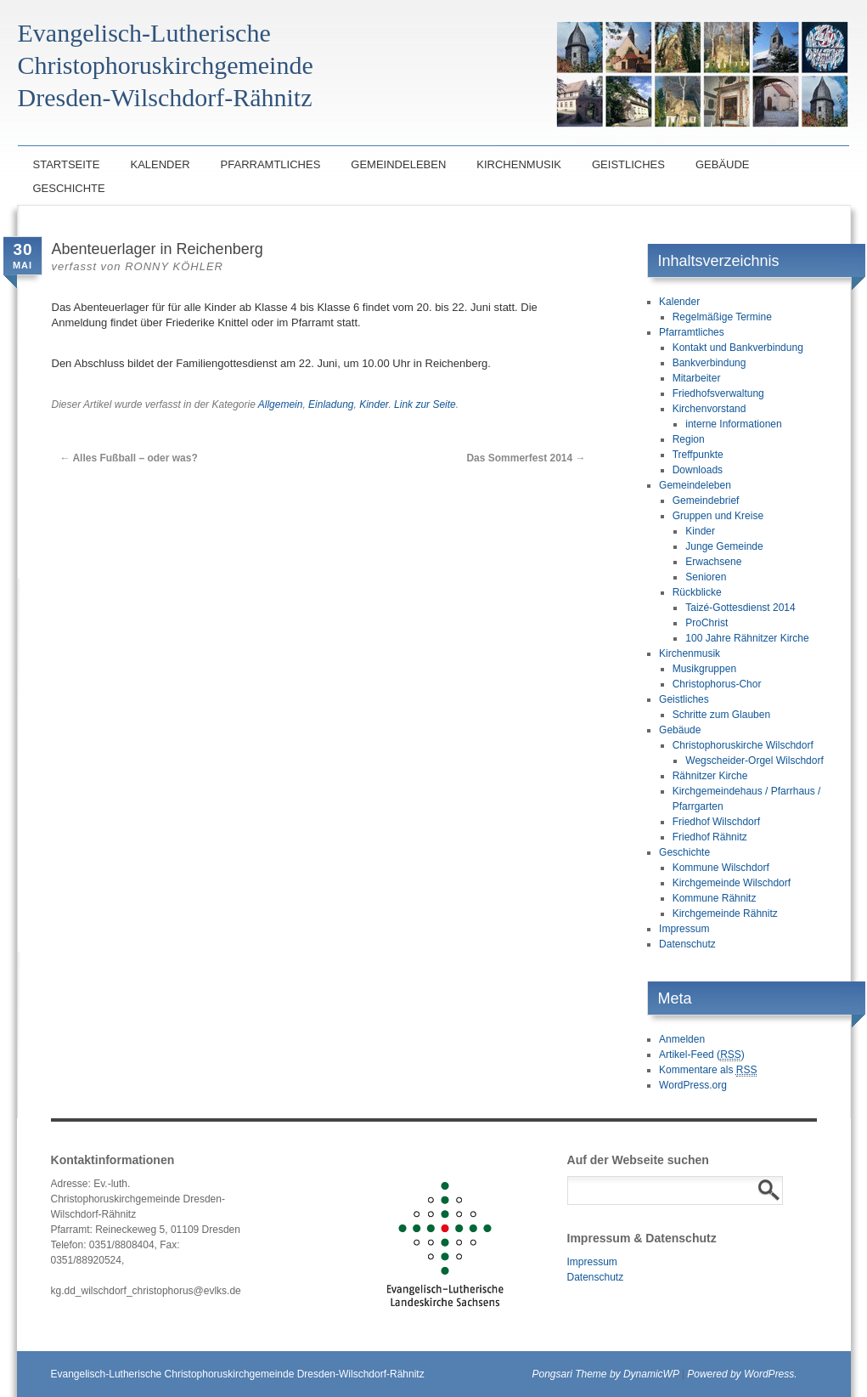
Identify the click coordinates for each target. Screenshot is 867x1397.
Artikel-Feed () (702, 1055)
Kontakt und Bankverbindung (738, 347)
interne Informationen (733, 424)
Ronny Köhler (174, 266)
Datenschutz (687, 944)
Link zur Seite (425, 404)
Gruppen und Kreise (718, 516)
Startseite (66, 164)
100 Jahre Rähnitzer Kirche (746, 638)
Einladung (330, 404)
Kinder (373, 404)
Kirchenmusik (518, 164)
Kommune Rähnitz (715, 898)
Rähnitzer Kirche (710, 776)
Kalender (159, 164)
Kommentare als (708, 1070)
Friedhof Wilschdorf (716, 822)
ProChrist (706, 623)
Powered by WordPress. (742, 1374)
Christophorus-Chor (717, 684)
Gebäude (722, 164)
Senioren (705, 577)
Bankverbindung (709, 363)
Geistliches (628, 164)
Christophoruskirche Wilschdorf (743, 745)
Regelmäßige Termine (722, 317)
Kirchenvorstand (709, 409)
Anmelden (682, 1039)
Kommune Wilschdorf (721, 868)
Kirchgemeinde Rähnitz (725, 913)
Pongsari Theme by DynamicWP (605, 1374)
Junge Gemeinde (724, 546)
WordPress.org (693, 1085)
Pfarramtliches (271, 164)
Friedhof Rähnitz (710, 837)
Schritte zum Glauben (721, 715)
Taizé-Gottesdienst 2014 (740, 608)
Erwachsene (713, 562)
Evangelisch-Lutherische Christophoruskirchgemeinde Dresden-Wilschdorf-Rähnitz (238, 1374)
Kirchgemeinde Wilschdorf (732, 883)
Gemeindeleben (398, 164)
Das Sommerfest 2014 (525, 458)
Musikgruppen (704, 669)
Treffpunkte (698, 455)
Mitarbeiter (697, 378)
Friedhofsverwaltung (718, 393)
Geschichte (69, 188)
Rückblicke (697, 592)
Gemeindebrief (706, 500)
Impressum (684, 929)
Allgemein (280, 404)
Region (689, 439)
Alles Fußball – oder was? (129, 458)
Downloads (698, 470)
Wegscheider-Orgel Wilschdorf (754, 760)
